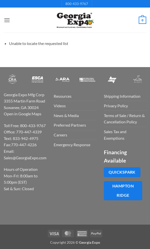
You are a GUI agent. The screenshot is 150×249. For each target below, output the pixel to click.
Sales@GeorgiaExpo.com (25, 157)
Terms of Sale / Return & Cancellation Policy (124, 118)
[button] (7, 20)
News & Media (66, 115)
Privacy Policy (116, 105)
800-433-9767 (76, 4)
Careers (60, 134)
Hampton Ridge (123, 190)
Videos (60, 105)
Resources (62, 96)
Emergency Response (72, 144)
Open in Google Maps (22, 113)
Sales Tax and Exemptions (115, 134)
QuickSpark (122, 172)
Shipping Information (122, 96)
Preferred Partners (70, 125)
